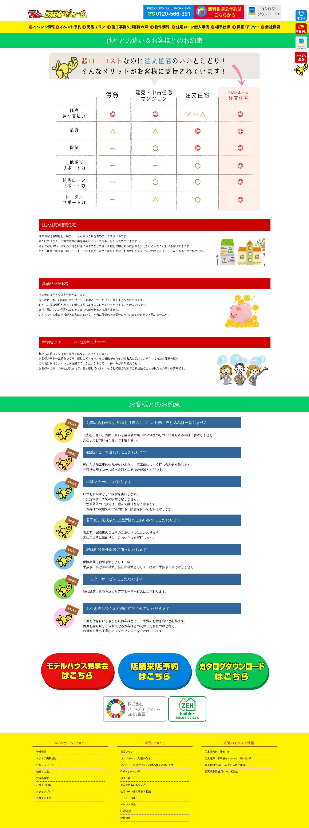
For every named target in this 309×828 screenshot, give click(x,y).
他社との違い (43, 771)
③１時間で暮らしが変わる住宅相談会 (226, 764)
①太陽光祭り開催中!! (217, 751)
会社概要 (41, 751)
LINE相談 (125, 811)
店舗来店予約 (43, 798)
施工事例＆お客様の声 (133, 784)
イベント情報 (128, 798)
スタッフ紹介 (43, 784)
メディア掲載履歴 (46, 758)
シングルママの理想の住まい (136, 758)
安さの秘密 (42, 778)
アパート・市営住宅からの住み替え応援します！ (148, 764)
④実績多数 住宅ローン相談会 (221, 771)
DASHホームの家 (130, 771)
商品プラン (126, 751)
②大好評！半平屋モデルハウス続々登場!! (228, 758)
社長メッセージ (45, 764)
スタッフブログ (45, 791)
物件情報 (125, 817)
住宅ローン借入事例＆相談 (135, 791)
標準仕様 (125, 778)
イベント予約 (128, 804)
